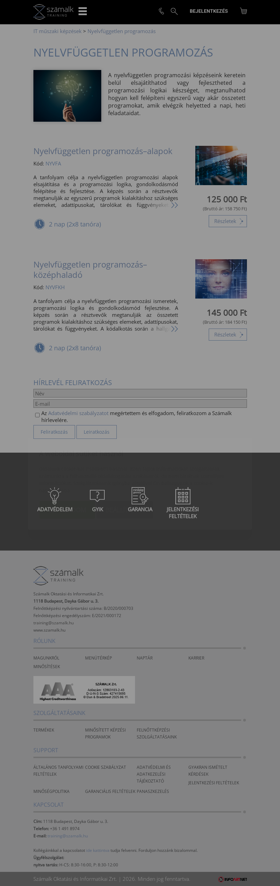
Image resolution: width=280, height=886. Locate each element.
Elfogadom (67, 469)
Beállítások (124, 469)
